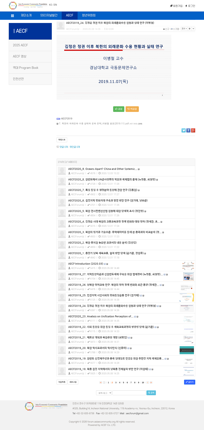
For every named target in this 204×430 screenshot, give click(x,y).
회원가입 (176, 6)
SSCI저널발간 (48, 15)
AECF (69, 15)
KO (50, 5)
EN (55, 5)
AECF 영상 (19, 56)
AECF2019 (66, 118)
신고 (166, 29)
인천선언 (18, 79)
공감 (118, 109)
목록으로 (61, 140)
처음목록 (61, 382)
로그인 (190, 6)
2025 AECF (20, 45)
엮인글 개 (75, 147)
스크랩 (175, 29)
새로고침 (72, 382)
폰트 (184, 29)
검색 (151, 393)
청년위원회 (88, 15)
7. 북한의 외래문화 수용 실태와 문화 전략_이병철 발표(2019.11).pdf (94, 123)
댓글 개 (64, 147)
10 (143, 382)
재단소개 (26, 15)
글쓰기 (189, 382)
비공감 (132, 109)
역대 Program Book (25, 68)
